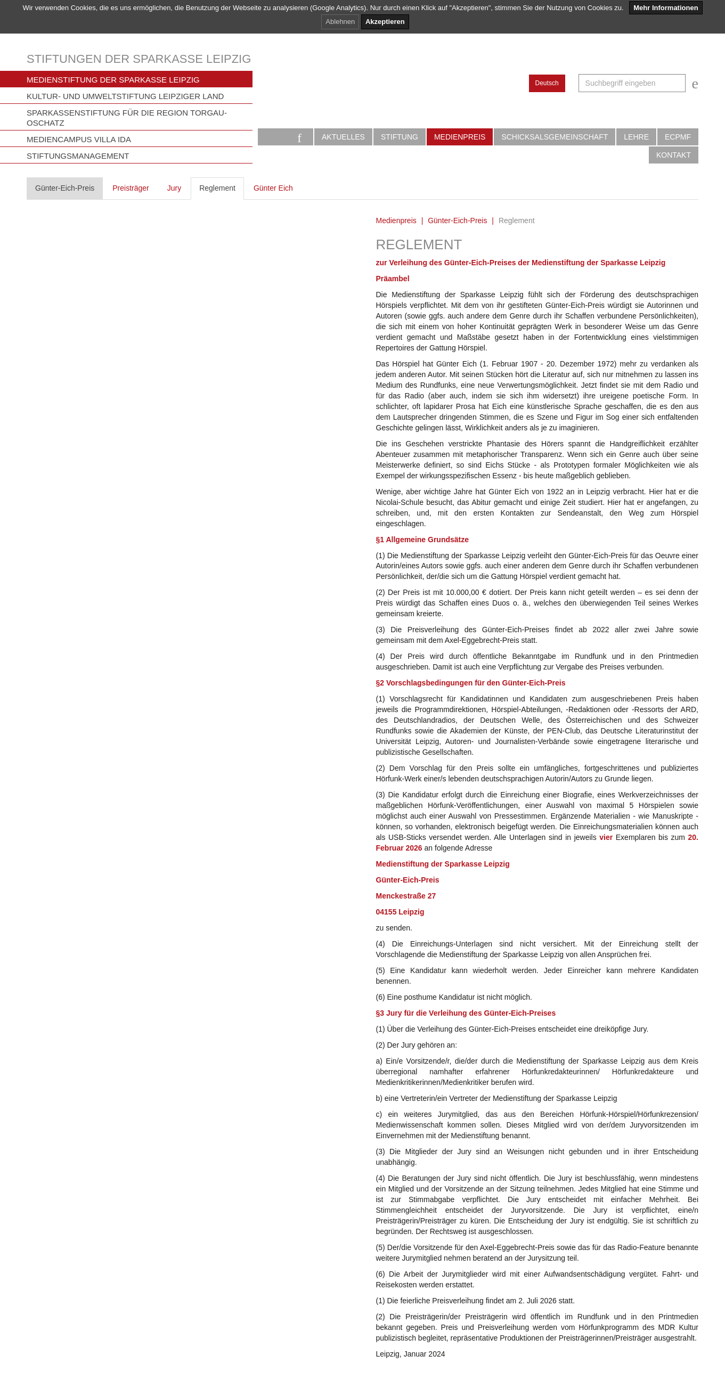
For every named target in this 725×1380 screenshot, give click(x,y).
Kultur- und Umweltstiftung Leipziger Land (125, 96)
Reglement (217, 188)
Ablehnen (340, 22)
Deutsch (547, 83)
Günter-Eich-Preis (64, 188)
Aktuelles (343, 137)
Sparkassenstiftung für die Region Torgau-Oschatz (127, 117)
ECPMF (678, 137)
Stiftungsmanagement (78, 155)
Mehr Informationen (665, 8)
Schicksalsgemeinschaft (554, 137)
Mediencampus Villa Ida (79, 139)
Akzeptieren (385, 22)
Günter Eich (273, 188)
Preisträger (130, 188)
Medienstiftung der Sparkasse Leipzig (113, 79)
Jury (174, 188)
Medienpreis (459, 137)
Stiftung (399, 137)
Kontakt (673, 155)
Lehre (636, 137)
